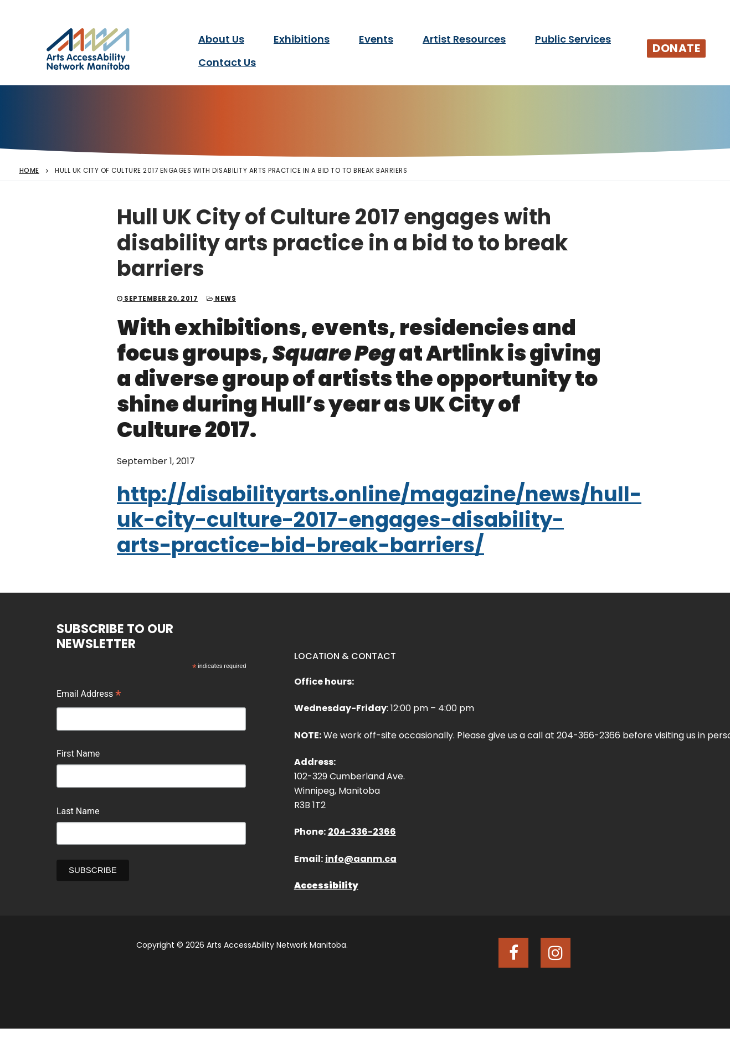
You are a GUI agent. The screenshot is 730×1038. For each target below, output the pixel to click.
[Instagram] (555, 953)
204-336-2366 (362, 831)
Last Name (77, 811)
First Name (78, 753)
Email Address (88, 695)
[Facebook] (513, 953)
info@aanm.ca (361, 858)
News (221, 298)
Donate (676, 48)
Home (29, 170)
